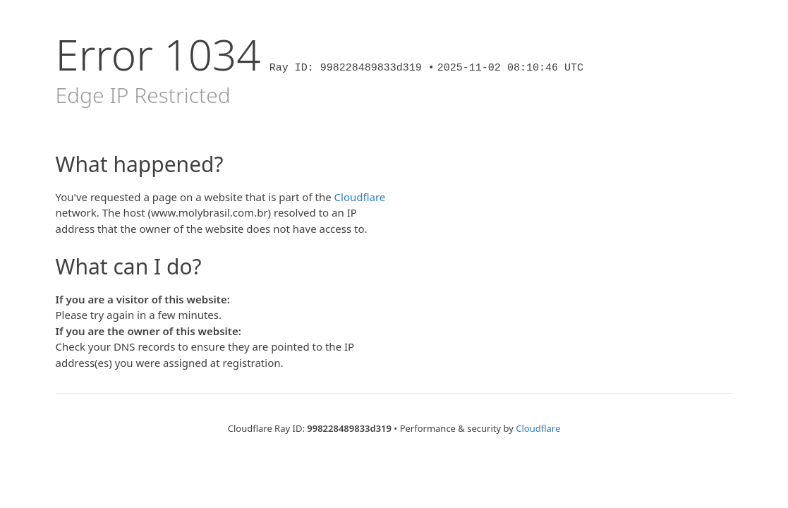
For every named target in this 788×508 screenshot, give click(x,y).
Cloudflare (360, 197)
